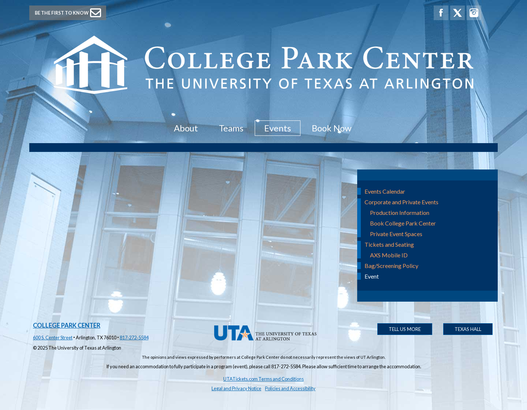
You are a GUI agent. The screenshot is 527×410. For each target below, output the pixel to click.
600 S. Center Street (52, 337)
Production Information (399, 212)
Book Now (331, 128)
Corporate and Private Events (401, 201)
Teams (231, 128)
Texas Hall (468, 329)
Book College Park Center (403, 223)
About (186, 128)
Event (372, 276)
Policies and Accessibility (290, 388)
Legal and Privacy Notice (236, 388)
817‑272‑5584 (134, 337)
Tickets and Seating (389, 244)
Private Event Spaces (396, 233)
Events (277, 128)
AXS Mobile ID (389, 254)
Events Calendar (385, 191)
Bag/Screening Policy (391, 265)
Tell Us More (405, 329)
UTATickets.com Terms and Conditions (263, 379)
